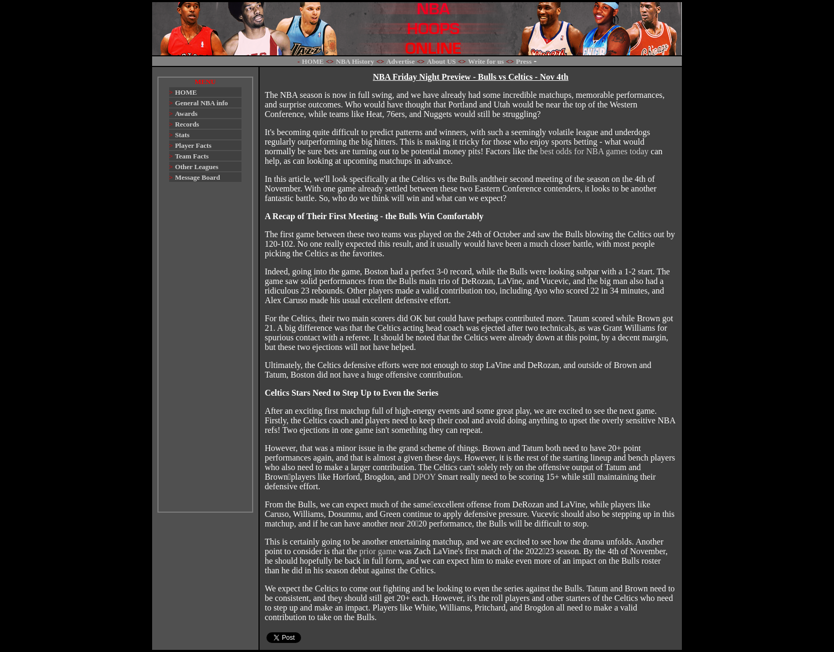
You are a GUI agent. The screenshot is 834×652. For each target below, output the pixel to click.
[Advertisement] (205, 352)
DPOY (424, 476)
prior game (377, 551)
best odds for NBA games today (594, 151)
